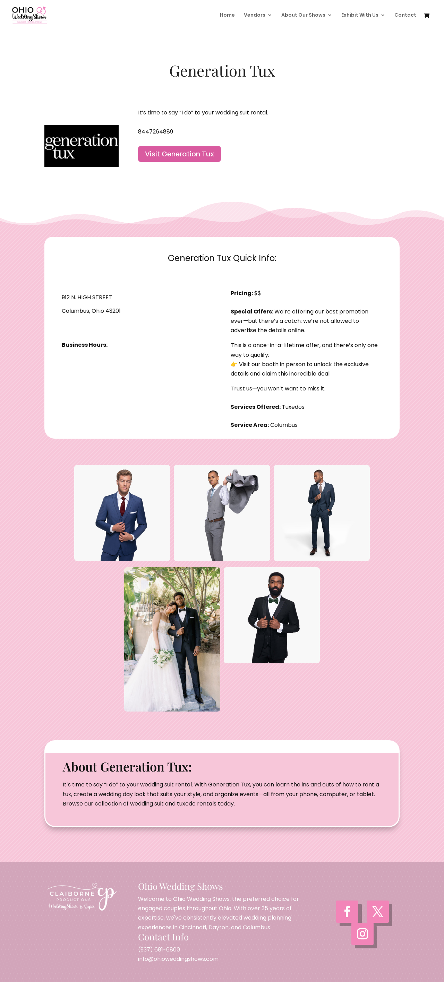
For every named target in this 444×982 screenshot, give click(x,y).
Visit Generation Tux (179, 154)
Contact (405, 15)
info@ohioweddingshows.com (178, 959)
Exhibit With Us (359, 15)
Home (227, 15)
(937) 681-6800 (159, 950)
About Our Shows (303, 15)
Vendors (254, 15)
